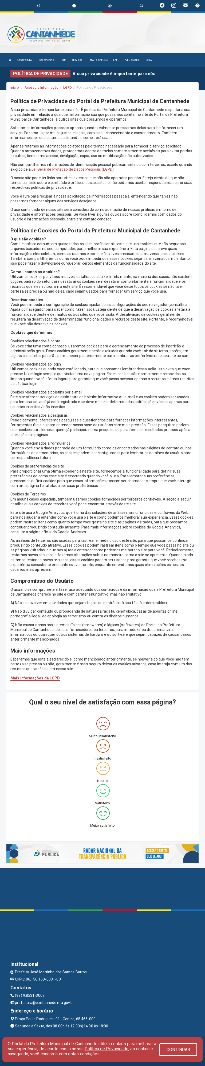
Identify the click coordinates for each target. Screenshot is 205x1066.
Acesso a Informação (41, 87)
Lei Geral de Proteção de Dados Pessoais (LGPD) (72, 169)
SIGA (149, 60)
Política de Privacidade (106, 1048)
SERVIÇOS (78, 60)
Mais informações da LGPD (35, 678)
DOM (63, 60)
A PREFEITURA (25, 60)
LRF (116, 60)
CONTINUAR (178, 1049)
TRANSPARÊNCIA (99, 60)
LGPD (67, 87)
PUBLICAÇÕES (133, 60)
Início (14, 87)
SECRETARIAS (47, 60)
